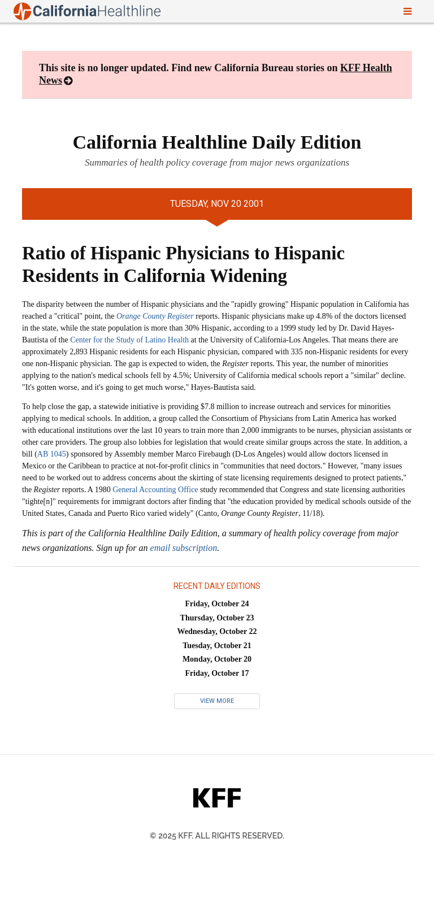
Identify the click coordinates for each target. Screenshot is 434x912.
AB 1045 (51, 454)
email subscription (184, 548)
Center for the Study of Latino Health (129, 340)
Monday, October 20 (217, 659)
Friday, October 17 (217, 673)
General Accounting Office (155, 489)
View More (217, 701)
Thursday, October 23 (217, 618)
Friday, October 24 (217, 604)
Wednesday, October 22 (217, 631)
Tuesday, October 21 (217, 645)
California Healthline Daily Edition (217, 142)
